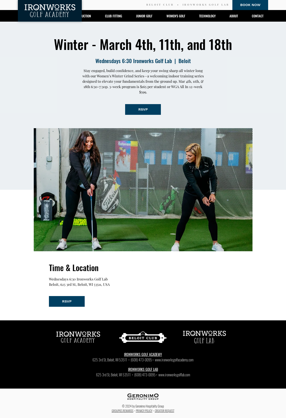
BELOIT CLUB (160, 4)
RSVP (143, 109)
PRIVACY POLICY (144, 410)
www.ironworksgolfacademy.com (174, 359)
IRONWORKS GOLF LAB (206, 4)
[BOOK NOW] (250, 5)
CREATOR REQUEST (164, 410)
